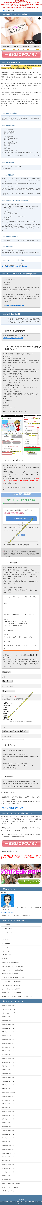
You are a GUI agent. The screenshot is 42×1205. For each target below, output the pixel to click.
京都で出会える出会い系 (8, 1050)
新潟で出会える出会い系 (8, 1058)
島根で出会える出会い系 (8, 1175)
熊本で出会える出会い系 (8, 1088)
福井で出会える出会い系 (8, 1164)
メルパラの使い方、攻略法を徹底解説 (11, 985)
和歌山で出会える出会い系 (8, 1153)
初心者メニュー (5, 958)
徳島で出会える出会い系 (8, 1168)
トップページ (4, 10)
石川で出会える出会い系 (8, 1130)
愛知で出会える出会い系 (8, 1016)
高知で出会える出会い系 (8, 1172)
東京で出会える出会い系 (8, 1005)
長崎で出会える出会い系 (8, 1111)
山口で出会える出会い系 (8, 1103)
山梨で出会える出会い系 (8, 1156)
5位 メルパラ (5, 939)
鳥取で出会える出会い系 (8, 1179)
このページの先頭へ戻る (21, 1196)
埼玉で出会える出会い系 (8, 1024)
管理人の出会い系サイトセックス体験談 (11, 992)
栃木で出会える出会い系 (8, 1069)
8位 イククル (5, 951)
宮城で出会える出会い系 (8, 1054)
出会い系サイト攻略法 (7, 955)
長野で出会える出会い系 (8, 1062)
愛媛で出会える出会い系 (8, 1107)
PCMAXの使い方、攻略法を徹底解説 (11, 962)
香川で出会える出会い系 (8, 1149)
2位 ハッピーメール (7, 928)
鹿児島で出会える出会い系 (8, 1092)
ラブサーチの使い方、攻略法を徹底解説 (11, 981)
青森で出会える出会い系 (8, 1119)
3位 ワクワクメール (7, 932)
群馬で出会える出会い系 (8, 1073)
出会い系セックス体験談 (8, 1191)
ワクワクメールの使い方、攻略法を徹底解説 (12, 966)
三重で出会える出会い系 (8, 1085)
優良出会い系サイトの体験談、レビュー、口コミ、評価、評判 (17, 996)
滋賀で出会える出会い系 (8, 1100)
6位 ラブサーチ (6, 943)
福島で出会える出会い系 (8, 1081)
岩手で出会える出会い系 (8, 1122)
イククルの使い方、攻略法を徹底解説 (11, 989)
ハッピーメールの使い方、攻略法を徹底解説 (12, 970)
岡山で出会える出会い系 (8, 1077)
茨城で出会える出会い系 (8, 1043)
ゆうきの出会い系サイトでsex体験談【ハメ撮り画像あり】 (16, 915)
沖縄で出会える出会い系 (8, 1096)
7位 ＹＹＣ (5, 947)
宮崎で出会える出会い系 (8, 1138)
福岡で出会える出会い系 (8, 1020)
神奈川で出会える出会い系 (8, 1009)
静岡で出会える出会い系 (8, 1039)
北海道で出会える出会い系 (8, 1035)
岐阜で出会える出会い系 (8, 1066)
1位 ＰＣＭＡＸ (6, 924)
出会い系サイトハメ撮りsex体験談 (10, 1187)
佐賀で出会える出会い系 (8, 1160)
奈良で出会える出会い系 (8, 1115)
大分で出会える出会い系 (8, 1126)
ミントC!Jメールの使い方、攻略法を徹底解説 (13, 977)
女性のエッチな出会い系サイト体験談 (11, 1183)
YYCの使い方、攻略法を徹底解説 (10, 973)
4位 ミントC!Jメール (7, 936)
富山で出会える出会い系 (8, 1141)
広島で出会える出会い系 (8, 1047)
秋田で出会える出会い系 (8, 1145)
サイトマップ (21, 1199)
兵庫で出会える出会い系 (8, 1032)
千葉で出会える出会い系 (8, 1028)
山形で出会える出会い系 (8, 1134)
